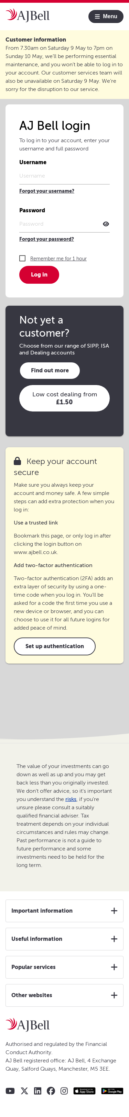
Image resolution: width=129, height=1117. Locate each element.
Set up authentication (54, 646)
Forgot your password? (46, 239)
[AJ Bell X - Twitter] (24, 1091)
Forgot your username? (46, 191)
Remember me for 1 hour (58, 258)
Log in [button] (39, 274)
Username (32, 162)
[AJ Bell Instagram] (64, 1091)
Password (32, 210)
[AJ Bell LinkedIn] (37, 1091)
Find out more (50, 370)
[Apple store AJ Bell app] (84, 1091)
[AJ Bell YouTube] (10, 1091)
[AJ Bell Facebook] (51, 1091)
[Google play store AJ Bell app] (112, 1091)
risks (70, 799)
